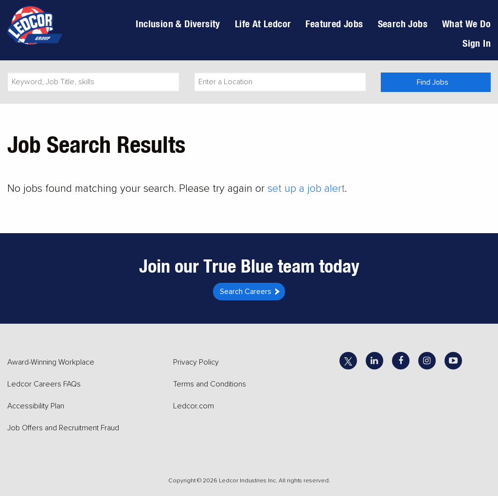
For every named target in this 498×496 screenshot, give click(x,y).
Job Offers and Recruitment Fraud (63, 428)
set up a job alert (306, 188)
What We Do (466, 24)
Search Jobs (402, 24)
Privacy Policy (196, 362)
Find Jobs (432, 82)
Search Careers (245, 291)
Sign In (476, 43)
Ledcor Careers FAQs (44, 384)
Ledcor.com (193, 406)
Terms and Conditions (209, 384)
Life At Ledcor (263, 24)
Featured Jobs (334, 24)
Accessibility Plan (35, 406)
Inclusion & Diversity (178, 24)
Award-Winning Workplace (50, 362)
